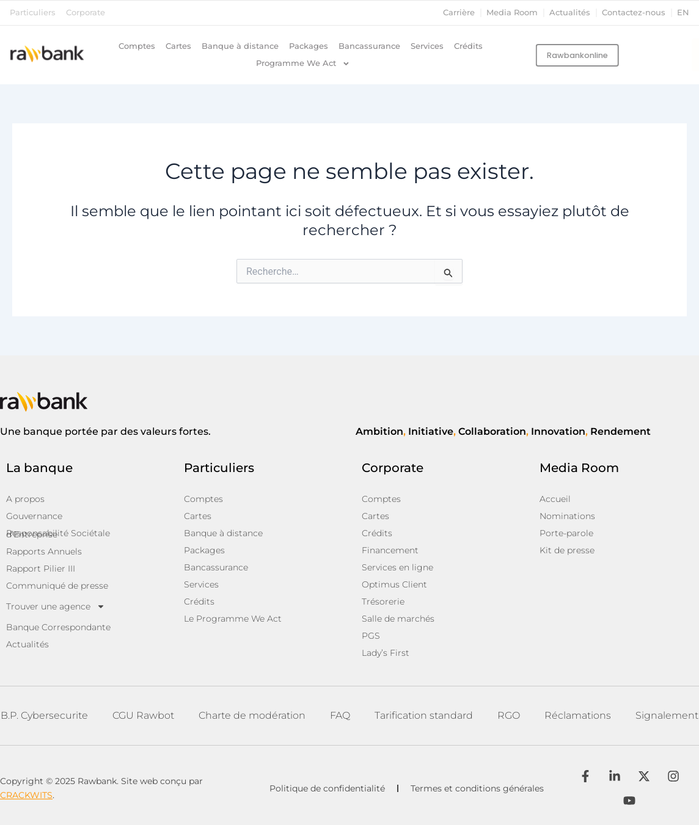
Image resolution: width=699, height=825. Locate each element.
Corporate (85, 12)
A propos (25, 498)
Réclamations (577, 715)
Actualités (569, 12)
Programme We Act (303, 63)
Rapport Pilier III (40, 568)
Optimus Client (394, 584)
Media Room (512, 12)
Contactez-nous (633, 12)
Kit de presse (567, 550)
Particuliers (33, 12)
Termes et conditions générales (477, 788)
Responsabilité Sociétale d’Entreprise (58, 534)
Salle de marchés (398, 618)
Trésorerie (383, 601)
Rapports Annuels (44, 551)
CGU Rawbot (143, 715)
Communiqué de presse (57, 585)
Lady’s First (385, 652)
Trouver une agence (55, 606)
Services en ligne (397, 567)
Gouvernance (34, 516)
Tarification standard (424, 715)
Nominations (567, 516)
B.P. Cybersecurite (44, 715)
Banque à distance (240, 46)
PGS (371, 635)
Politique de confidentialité (327, 788)
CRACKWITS (26, 795)
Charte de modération (252, 715)
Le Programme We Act (233, 618)
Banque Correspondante (58, 627)
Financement (390, 550)
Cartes (178, 46)
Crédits (468, 46)
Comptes (137, 46)
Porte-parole (566, 533)
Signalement (666, 715)
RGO (508, 715)
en (683, 12)
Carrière (459, 12)
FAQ (340, 715)
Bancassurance (369, 46)
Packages (308, 46)
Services (427, 46)
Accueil (555, 498)
